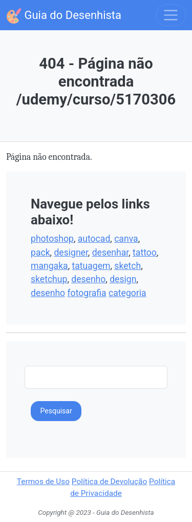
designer (71, 252)
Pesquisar (56, 411)
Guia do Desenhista (63, 16)
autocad (94, 239)
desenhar (110, 252)
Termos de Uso (43, 481)
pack (40, 252)
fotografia (86, 293)
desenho (88, 279)
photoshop (52, 239)
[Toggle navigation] (171, 15)
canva (126, 239)
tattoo (145, 252)
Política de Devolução (109, 481)
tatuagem (91, 266)
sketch (127, 266)
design (123, 279)
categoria (127, 293)
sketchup (49, 279)
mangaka (49, 266)
